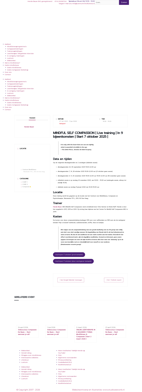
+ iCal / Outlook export (111, 280)
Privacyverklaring (65, 360)
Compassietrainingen (15, 49)
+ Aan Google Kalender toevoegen (73, 280)
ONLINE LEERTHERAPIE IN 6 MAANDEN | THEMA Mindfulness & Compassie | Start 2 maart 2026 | (85, 334)
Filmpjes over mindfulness (31, 355)
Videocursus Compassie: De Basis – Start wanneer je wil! (27, 332)
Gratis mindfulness (12, 65)
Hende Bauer (57, 207)
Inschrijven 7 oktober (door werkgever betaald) (73, 261)
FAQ (59, 355)
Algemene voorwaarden (67, 358)
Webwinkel (11, 60)
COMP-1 (24, 182)
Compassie (26, 187)
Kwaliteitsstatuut (65, 365)
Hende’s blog (26, 353)
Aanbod (8, 44)
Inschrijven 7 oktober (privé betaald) (69, 255)
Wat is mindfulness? (13, 63)
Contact (8, 74)
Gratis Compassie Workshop (18, 70)
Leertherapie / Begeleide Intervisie (20, 53)
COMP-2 (24, 184)
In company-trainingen (16, 56)
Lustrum (10, 58)
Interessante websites (30, 358)
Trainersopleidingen (15, 51)
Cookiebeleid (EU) (65, 362)
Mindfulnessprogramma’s (17, 46)
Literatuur (25, 360)
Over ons (8, 72)
